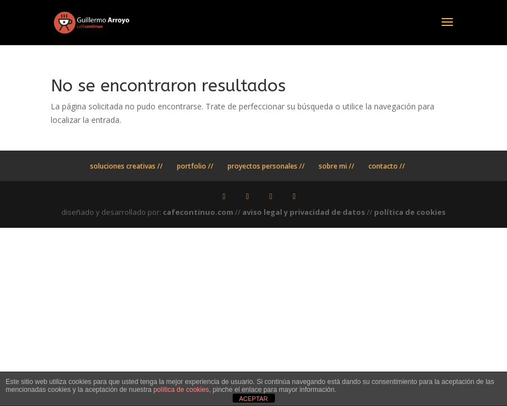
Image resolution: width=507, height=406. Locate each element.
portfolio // (195, 166)
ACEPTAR (253, 398)
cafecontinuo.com (198, 212)
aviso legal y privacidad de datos (303, 212)
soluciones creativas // (126, 166)
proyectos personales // (266, 166)
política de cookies (410, 212)
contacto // (386, 166)
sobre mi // (336, 166)
